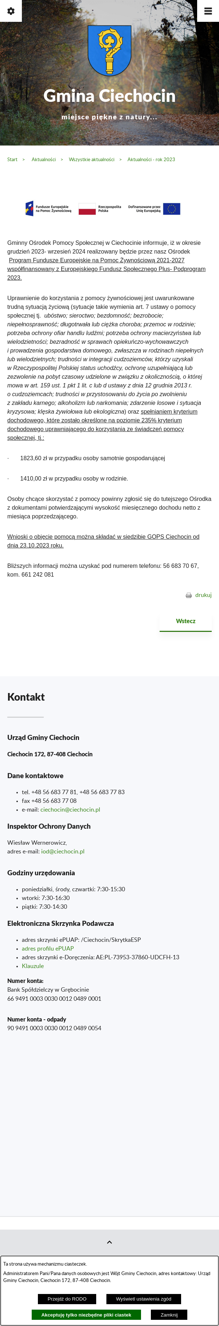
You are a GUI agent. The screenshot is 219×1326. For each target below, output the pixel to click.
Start (12, 160)
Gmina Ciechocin (109, 101)
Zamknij (169, 1315)
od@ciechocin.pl (64, 852)
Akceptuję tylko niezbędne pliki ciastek (86, 1315)
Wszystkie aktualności (91, 160)
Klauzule (33, 966)
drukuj (203, 595)
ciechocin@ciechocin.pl (70, 810)
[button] (208, 11)
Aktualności (44, 160)
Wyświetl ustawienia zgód (143, 1299)
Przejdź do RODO (67, 1299)
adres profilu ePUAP (48, 949)
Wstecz (185, 621)
